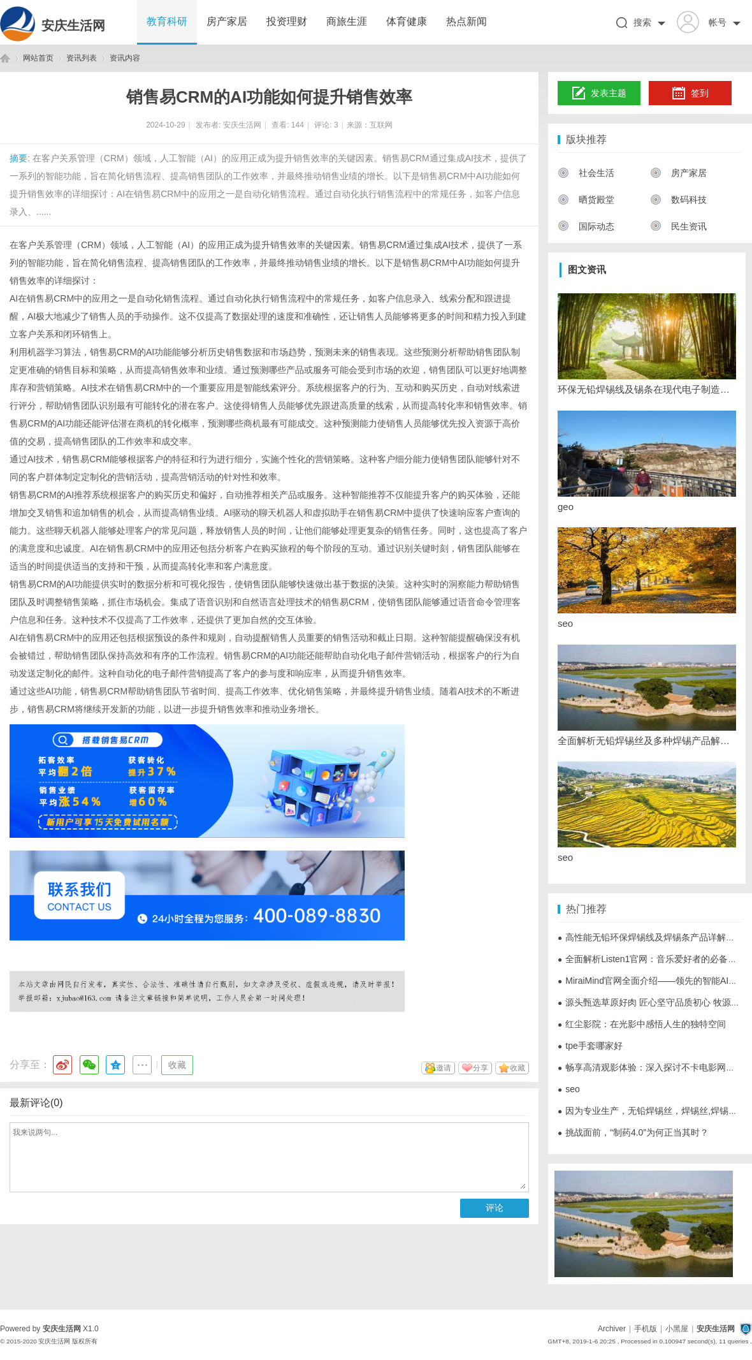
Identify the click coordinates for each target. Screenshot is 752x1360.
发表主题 (599, 93)
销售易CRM (103, 691)
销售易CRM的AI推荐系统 (60, 495)
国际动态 (586, 226)
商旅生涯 (346, 21)
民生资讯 (678, 226)
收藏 (177, 1065)
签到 (690, 93)
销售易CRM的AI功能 (131, 352)
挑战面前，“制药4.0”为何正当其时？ (633, 1132)
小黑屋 (676, 1328)
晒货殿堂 (586, 199)
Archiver (612, 1328)
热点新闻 (466, 21)
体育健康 (406, 21)
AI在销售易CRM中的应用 (60, 637)
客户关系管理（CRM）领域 (73, 245)
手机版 (645, 1328)
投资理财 (286, 21)
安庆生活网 (73, 25)
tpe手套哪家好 (590, 1046)
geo (566, 506)
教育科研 (167, 21)
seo (565, 623)
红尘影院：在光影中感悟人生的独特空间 (642, 1024)
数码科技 (678, 199)
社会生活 (586, 173)
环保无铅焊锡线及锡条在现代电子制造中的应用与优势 (647, 389)
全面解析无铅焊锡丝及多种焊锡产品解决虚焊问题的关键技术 (647, 740)
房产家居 (226, 21)
